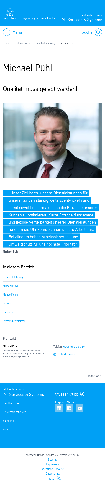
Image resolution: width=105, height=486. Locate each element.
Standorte (8, 312)
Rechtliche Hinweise (52, 469)
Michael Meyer (11, 286)
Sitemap (52, 459)
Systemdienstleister (14, 321)
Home (6, 43)
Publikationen (11, 403)
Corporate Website (65, 402)
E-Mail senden (64, 354)
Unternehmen (22, 43)
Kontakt (7, 303)
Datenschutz (53, 473)
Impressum (52, 464)
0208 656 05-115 (74, 346)
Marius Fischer (11, 294)
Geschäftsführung (45, 43)
